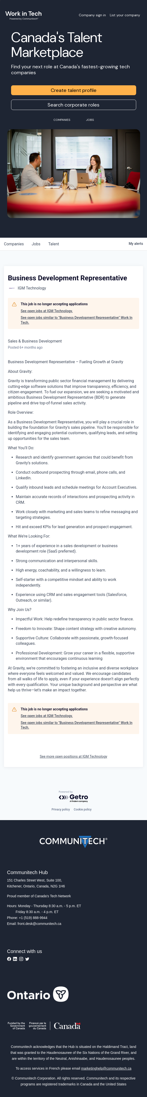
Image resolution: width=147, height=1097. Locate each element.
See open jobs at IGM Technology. (47, 311)
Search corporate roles (73, 105)
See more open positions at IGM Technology (73, 756)
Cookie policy (83, 809)
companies (14, 244)
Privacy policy (60, 809)
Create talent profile (74, 90)
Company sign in (92, 15)
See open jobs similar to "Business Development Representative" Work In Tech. (76, 320)
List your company (125, 15)
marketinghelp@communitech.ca (106, 1068)
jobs (36, 244)
